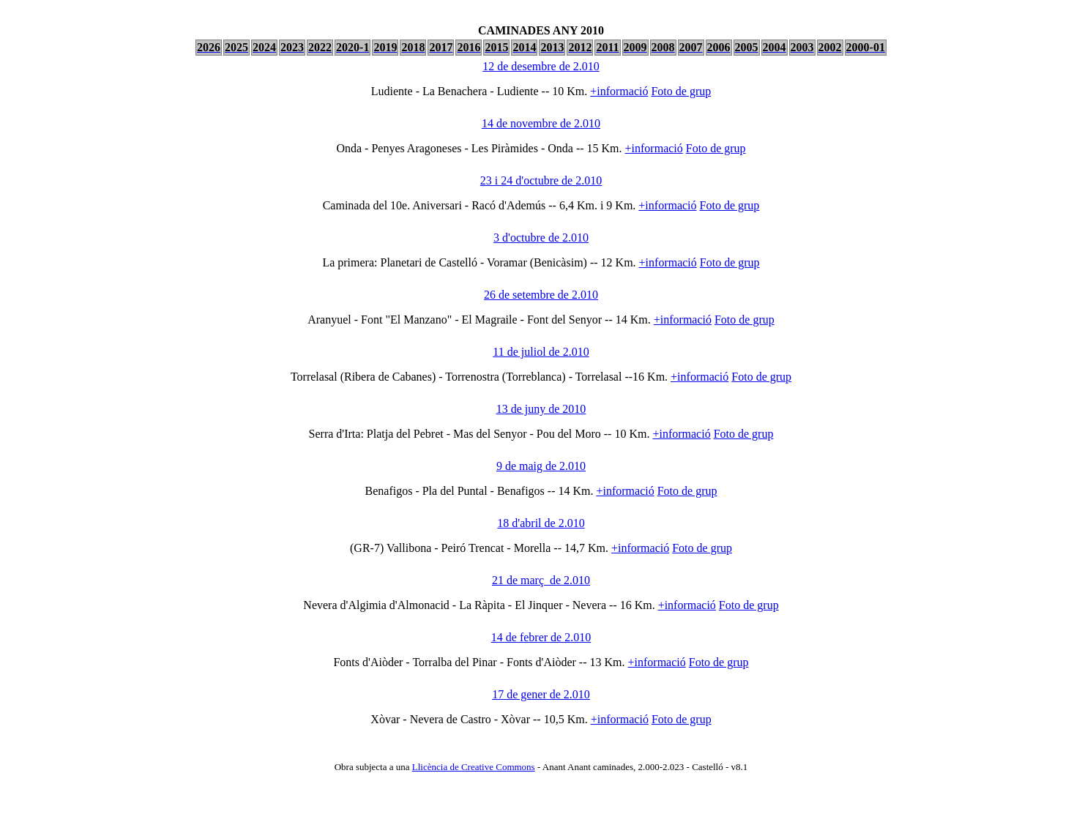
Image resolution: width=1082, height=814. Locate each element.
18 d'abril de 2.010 (540, 523)
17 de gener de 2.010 (541, 694)
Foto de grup (681, 91)
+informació (619, 91)
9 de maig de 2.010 (541, 466)
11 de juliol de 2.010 (541, 352)
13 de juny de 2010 (541, 409)
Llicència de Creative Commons (473, 766)
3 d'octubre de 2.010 (541, 237)
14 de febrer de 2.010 (541, 637)
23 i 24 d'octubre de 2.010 (541, 180)
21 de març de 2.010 (541, 580)
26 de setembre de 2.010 (541, 294)
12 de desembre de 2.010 (541, 66)
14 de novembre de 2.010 (541, 123)
